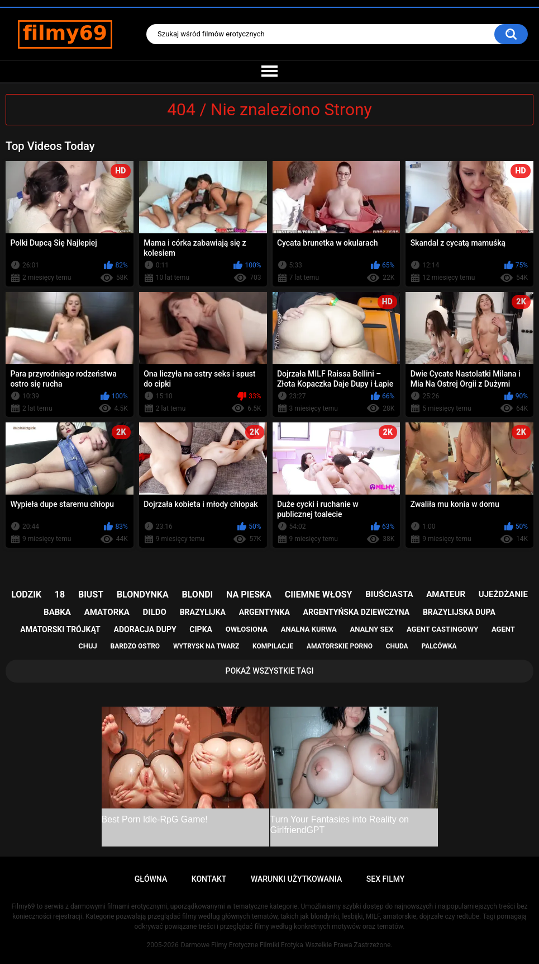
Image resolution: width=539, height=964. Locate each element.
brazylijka (203, 612)
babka (57, 612)
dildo (154, 612)
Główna (151, 878)
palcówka (438, 646)
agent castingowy (442, 629)
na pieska (248, 594)
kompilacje (272, 646)
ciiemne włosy (318, 594)
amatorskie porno (340, 646)
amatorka (107, 612)
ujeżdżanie (503, 594)
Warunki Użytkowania (296, 878)
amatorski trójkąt (60, 629)
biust (90, 594)
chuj (87, 646)
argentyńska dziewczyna (356, 612)
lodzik (26, 594)
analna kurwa (309, 629)
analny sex (372, 629)
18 (60, 594)
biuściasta (389, 594)
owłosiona (247, 629)
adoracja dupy (144, 629)
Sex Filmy (385, 878)
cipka (200, 629)
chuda (397, 646)
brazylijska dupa (459, 612)
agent (503, 629)
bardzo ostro (135, 646)
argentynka (264, 612)
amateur (445, 594)
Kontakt (209, 878)
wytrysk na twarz (206, 646)
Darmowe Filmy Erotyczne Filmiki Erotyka (242, 945)
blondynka (143, 594)
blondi (197, 594)
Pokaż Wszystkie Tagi (270, 670)
